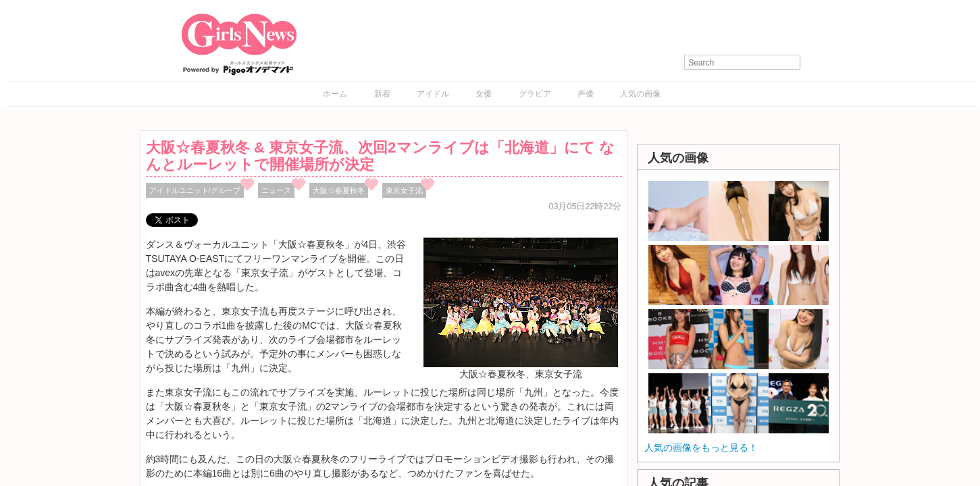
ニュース (276, 190)
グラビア (535, 94)
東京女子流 (404, 190)
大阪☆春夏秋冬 (339, 190)
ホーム (335, 94)
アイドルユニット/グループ (194, 190)
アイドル (433, 94)
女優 (483, 94)
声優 (585, 94)
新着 (382, 94)
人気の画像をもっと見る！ (701, 447)
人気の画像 (640, 94)
